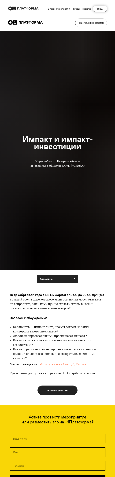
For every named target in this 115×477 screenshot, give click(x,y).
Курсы (76, 8)
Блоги (51, 8)
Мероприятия (63, 8)
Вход (100, 8)
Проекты (86, 8)
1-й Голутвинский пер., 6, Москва (62, 364)
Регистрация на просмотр (91, 23)
